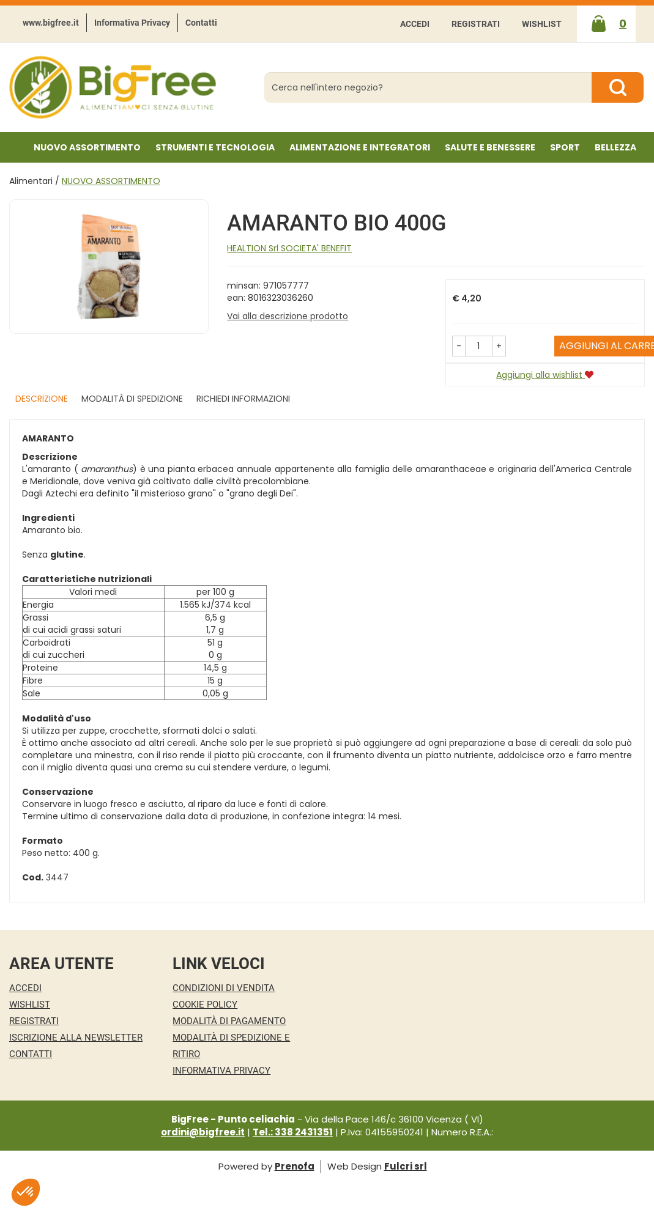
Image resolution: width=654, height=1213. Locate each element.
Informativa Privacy (132, 23)
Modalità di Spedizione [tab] (132, 399)
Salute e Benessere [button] (490, 147)
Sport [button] (565, 147)
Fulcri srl (405, 1166)
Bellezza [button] (615, 147)
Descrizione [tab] (41, 399)
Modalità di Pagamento (229, 1021)
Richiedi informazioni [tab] (243, 399)
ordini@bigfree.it (203, 1132)
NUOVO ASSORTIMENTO (87, 147)
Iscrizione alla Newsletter (76, 1037)
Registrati (475, 24)
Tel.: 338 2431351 (293, 1132)
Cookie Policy (205, 1004)
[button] (459, 346)
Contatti (201, 23)
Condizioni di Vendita (224, 988)
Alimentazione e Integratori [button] (359, 147)
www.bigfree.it (51, 23)
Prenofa (294, 1166)
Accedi (414, 24)
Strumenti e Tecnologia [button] (215, 147)
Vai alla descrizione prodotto (287, 316)
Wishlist (542, 24)
